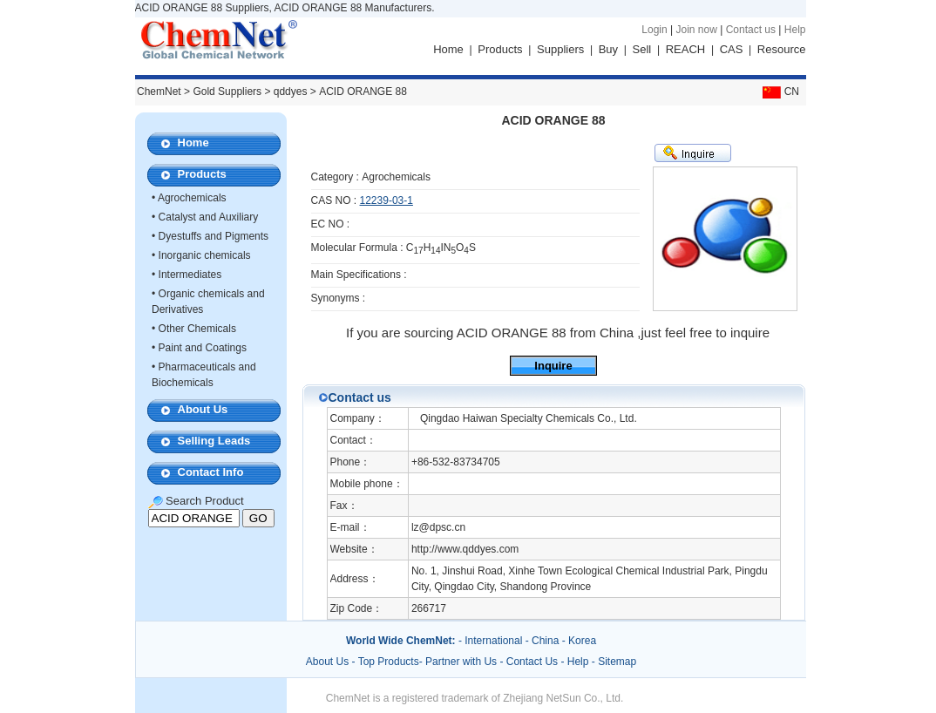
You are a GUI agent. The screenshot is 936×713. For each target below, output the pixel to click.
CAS (731, 49)
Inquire (553, 365)
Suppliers (560, 49)
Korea (582, 641)
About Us (203, 409)
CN (779, 91)
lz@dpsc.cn (438, 527)
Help (795, 30)
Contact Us (532, 661)
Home (448, 49)
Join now (695, 30)
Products (500, 49)
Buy (608, 49)
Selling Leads (214, 440)
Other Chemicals (197, 329)
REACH (686, 49)
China (545, 641)
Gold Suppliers (227, 91)
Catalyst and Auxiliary (209, 217)
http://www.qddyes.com (465, 549)
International (493, 641)
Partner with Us (462, 661)
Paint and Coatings (203, 348)
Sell (642, 49)
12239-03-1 (386, 200)
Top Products (388, 661)
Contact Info (211, 472)
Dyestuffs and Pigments (214, 236)
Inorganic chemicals (205, 255)
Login (654, 30)
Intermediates (190, 274)
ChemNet (159, 91)
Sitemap (617, 661)
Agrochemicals (192, 198)
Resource (781, 49)
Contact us (751, 30)
